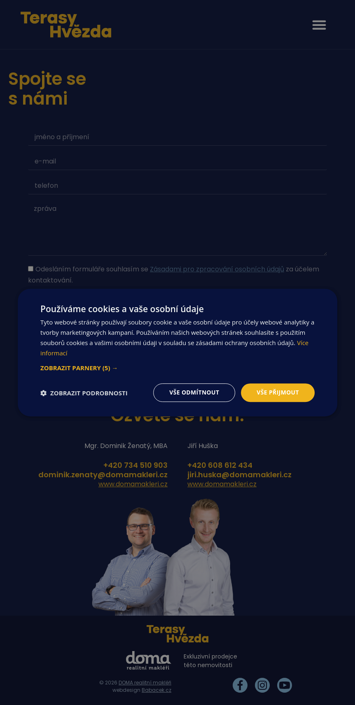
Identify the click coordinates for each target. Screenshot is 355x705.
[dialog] (177, 352)
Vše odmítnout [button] (193, 392)
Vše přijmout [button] (277, 392)
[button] (177, 367)
